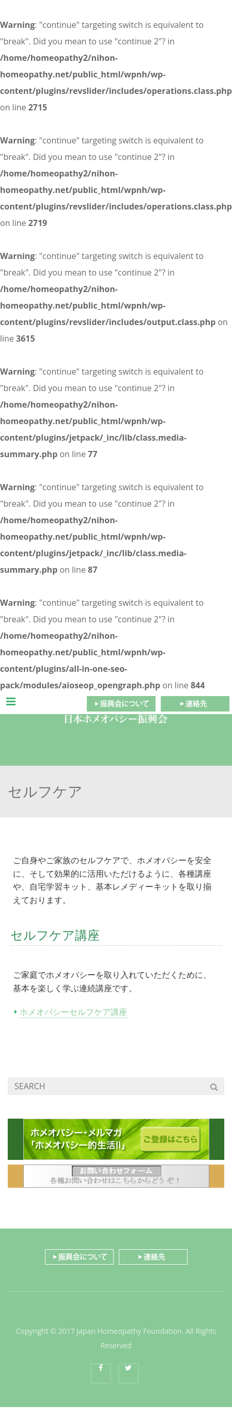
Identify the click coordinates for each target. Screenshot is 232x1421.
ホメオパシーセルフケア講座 (73, 1012)
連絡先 (195, 704)
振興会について (121, 704)
